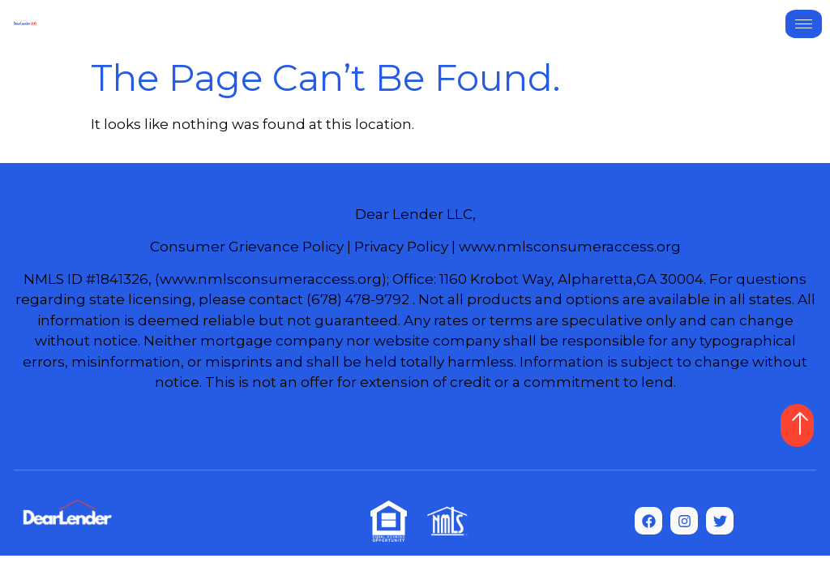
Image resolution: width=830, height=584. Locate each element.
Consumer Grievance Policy (247, 246)
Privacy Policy (401, 246)
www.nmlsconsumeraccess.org (570, 246)
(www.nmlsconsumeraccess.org (268, 279)
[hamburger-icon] (803, 24)
